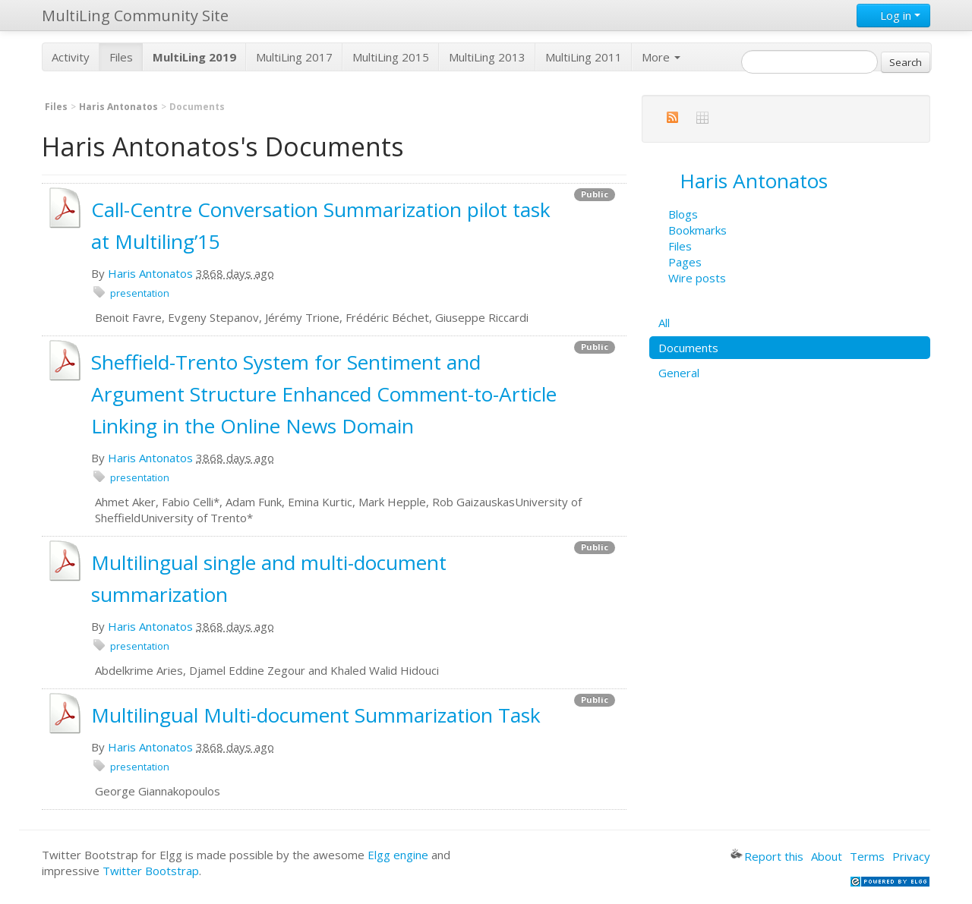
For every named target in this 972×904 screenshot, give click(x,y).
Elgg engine (398, 854)
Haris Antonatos (118, 106)
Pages (685, 261)
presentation (139, 293)
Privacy (911, 856)
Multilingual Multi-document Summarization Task (316, 715)
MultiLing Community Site (135, 15)
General (678, 372)
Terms (867, 856)
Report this (767, 856)
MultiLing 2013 (487, 57)
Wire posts (697, 277)
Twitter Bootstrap (151, 870)
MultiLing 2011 (583, 57)
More (661, 57)
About (826, 856)
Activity (71, 57)
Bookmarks (697, 230)
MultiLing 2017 (294, 57)
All (664, 322)
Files (121, 57)
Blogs (683, 214)
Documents (688, 347)
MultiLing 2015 (390, 57)
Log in (893, 15)
